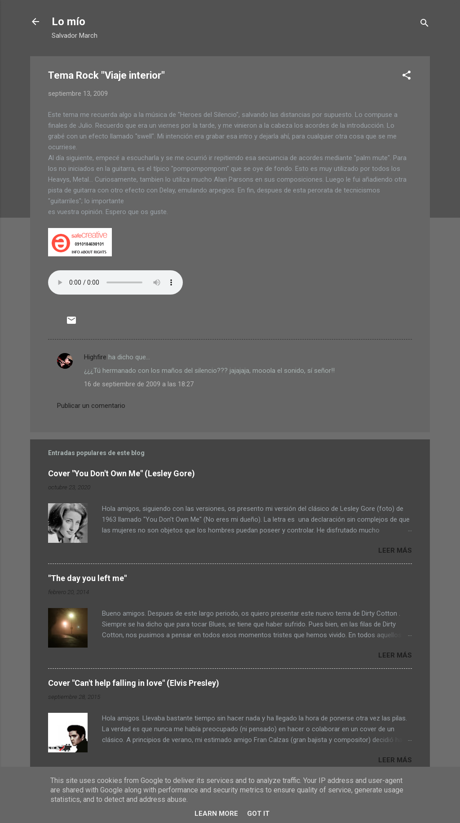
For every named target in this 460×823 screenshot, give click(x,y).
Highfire (95, 357)
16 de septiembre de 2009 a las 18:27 (139, 384)
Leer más (395, 550)
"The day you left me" (87, 578)
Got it (258, 814)
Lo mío (68, 21)
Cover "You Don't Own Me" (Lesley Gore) (121, 473)
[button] (406, 77)
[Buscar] (424, 24)
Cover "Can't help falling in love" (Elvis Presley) (133, 683)
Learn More (216, 814)
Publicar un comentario (91, 406)
